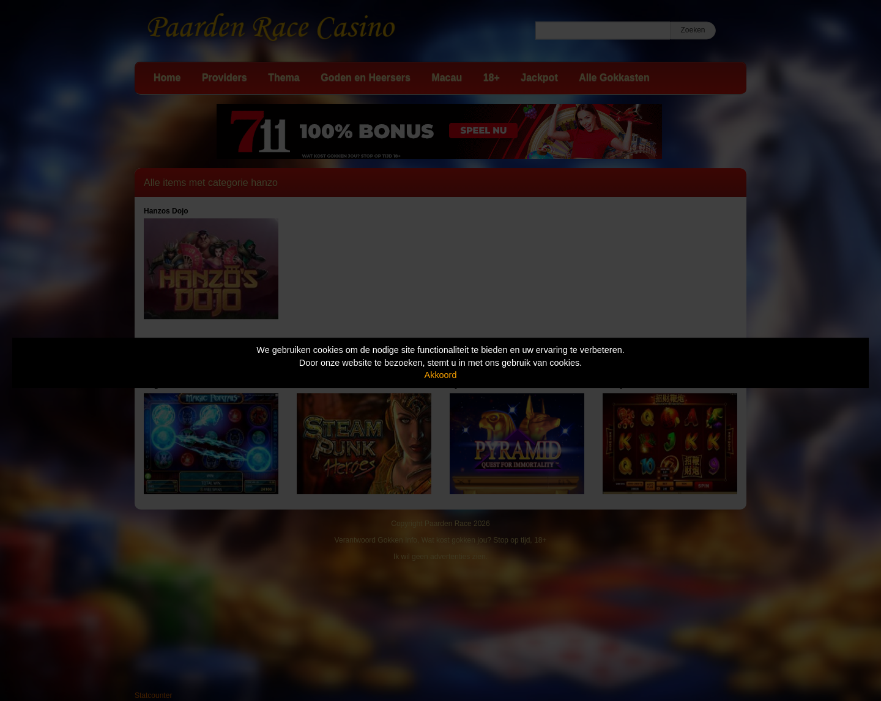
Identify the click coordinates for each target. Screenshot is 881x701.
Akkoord (441, 375)
